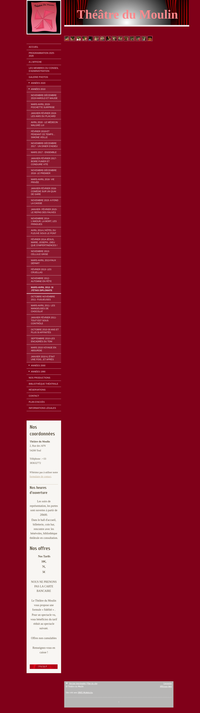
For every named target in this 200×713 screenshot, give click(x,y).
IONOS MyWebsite (85, 692)
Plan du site (92, 683)
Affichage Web (166, 686)
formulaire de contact (40, 476)
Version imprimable (76, 683)
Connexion (167, 683)
